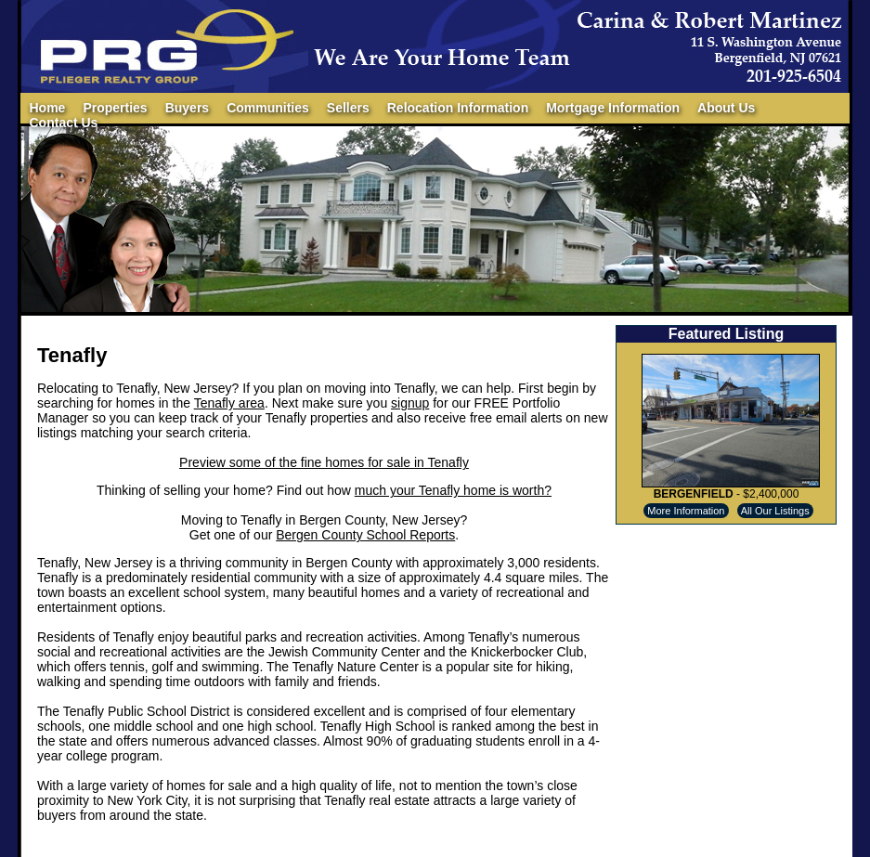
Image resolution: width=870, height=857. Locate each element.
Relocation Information (457, 107)
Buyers (187, 107)
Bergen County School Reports (365, 534)
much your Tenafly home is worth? (453, 490)
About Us (726, 107)
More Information (685, 510)
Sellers (348, 107)
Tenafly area (229, 403)
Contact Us (64, 122)
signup (410, 403)
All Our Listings (775, 510)
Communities (268, 107)
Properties (115, 107)
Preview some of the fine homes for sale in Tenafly (324, 462)
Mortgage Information (613, 107)
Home (48, 107)
